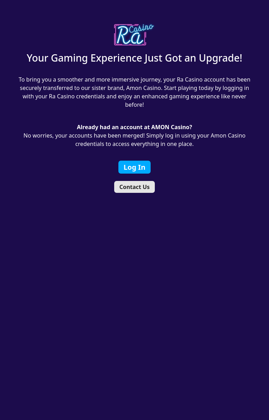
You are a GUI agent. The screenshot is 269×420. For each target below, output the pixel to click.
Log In (134, 167)
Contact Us (134, 187)
